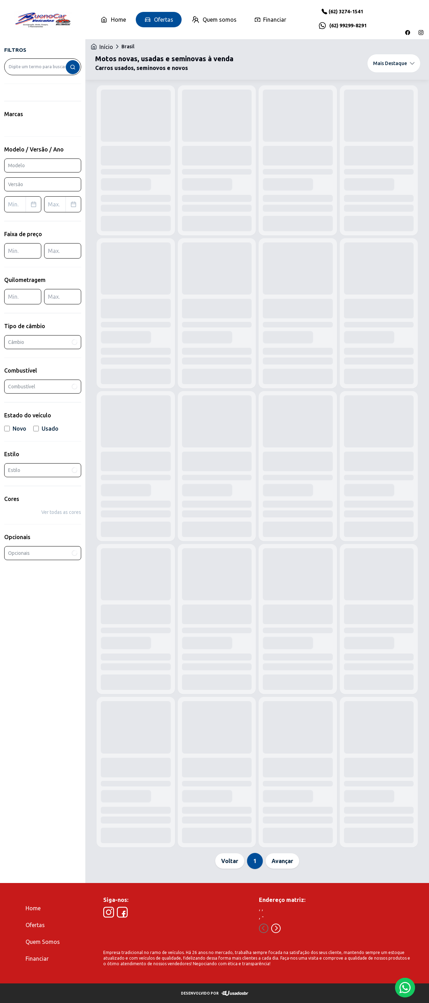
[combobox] (42, 66)
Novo (15, 428)
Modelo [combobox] (16, 165)
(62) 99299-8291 (348, 25)
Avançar (282, 861)
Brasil (127, 46)
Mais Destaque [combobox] (394, 63)
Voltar (229, 861)
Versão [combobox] (15, 184)
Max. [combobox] (64, 204)
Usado (45, 428)
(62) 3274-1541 (346, 11)
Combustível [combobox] (43, 386)
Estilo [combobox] (43, 470)
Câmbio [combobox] (43, 341)
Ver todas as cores (61, 512)
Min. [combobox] (24, 204)
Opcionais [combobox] (43, 553)
